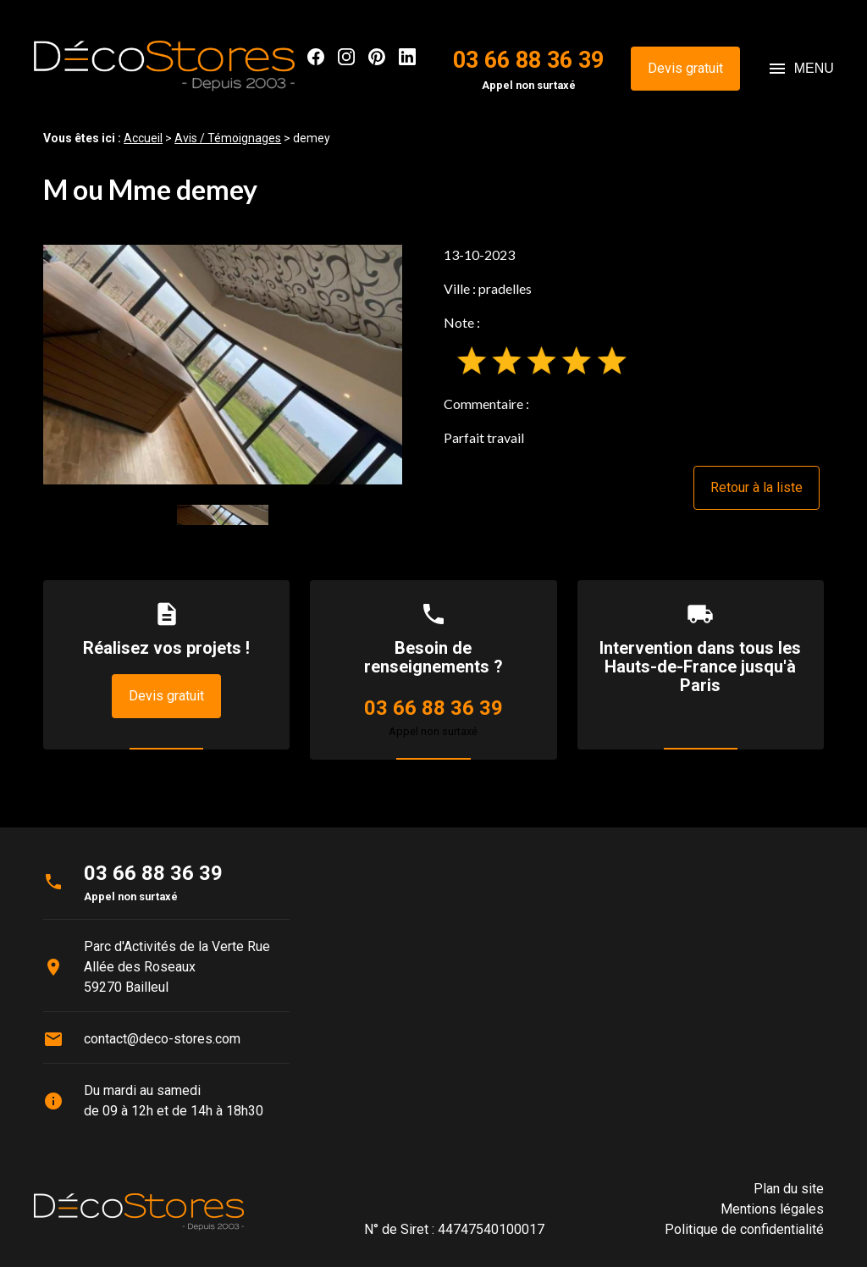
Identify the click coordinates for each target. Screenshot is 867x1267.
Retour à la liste (756, 487)
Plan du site (789, 1189)
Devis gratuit (685, 68)
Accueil (143, 138)
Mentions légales (772, 1209)
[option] (222, 364)
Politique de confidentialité (744, 1229)
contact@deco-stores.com (162, 1039)
